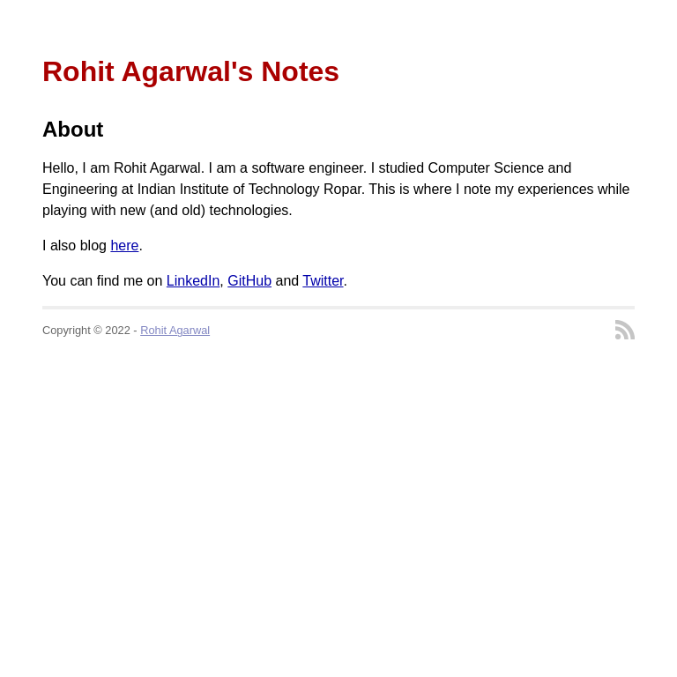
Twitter (322, 280)
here (124, 245)
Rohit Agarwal (175, 330)
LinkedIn (193, 280)
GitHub (249, 280)
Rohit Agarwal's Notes (190, 71)
